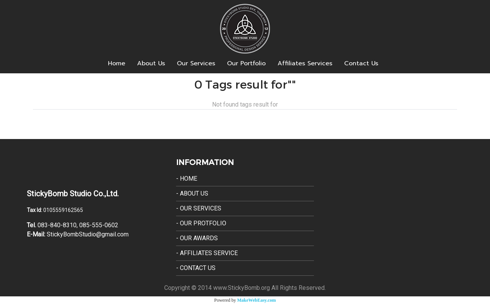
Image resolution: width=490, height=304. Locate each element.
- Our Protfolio (201, 223)
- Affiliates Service (207, 253)
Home (116, 63)
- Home (186, 178)
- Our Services (198, 208)
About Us (151, 63)
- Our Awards (197, 238)
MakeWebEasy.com (256, 300)
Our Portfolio (246, 63)
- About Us (192, 193)
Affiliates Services (305, 63)
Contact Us (361, 63)
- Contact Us (196, 268)
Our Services (196, 63)
